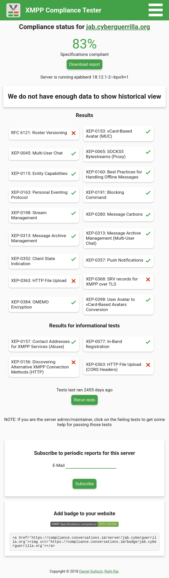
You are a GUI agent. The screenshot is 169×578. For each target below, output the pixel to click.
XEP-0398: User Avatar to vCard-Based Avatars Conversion (118, 304)
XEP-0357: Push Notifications (118, 261)
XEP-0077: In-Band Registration (118, 344)
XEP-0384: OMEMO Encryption (44, 304)
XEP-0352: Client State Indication (44, 261)
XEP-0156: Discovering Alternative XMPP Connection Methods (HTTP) (44, 367)
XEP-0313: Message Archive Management (44, 238)
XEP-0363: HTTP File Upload (44, 281)
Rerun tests (84, 399)
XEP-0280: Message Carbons (118, 215)
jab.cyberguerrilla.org (118, 27)
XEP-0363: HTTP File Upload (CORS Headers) (118, 367)
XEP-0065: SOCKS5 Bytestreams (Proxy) (118, 154)
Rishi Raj (111, 574)
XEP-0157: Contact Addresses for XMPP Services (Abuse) (44, 344)
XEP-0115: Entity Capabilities (44, 174)
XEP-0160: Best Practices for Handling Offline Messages (118, 174)
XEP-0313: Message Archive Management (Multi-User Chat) (118, 238)
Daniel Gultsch (91, 574)
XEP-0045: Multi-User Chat (44, 154)
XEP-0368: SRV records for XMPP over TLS (118, 281)
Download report (84, 64)
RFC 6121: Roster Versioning (44, 133)
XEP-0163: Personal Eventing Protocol (44, 195)
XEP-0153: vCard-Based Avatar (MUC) (118, 134)
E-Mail (59, 465)
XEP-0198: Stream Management (44, 215)
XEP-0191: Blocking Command (118, 195)
